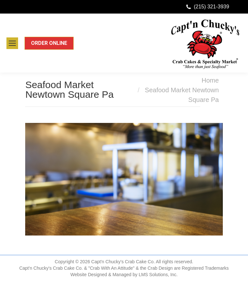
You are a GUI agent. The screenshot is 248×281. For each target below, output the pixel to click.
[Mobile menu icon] (12, 43)
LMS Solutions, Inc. (158, 274)
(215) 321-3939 (211, 6)
